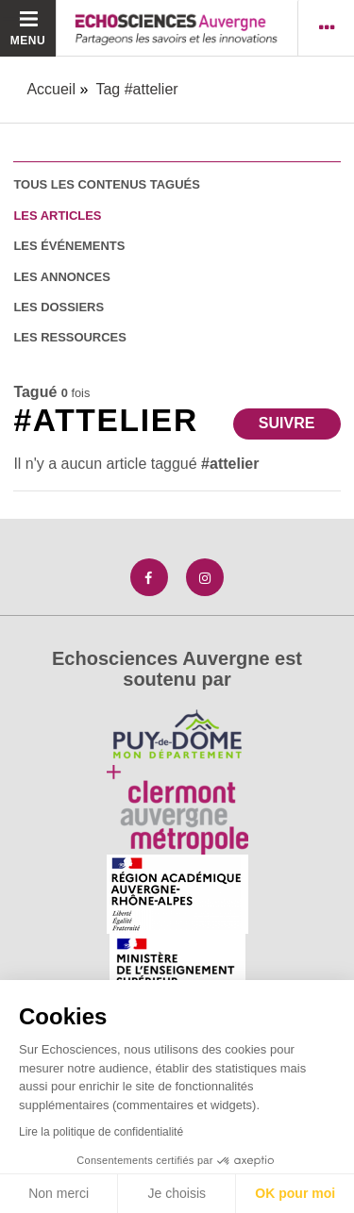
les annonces (61, 277)
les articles (57, 215)
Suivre (287, 423)
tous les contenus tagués (106, 184)
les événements (69, 246)
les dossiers (58, 307)
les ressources (69, 337)
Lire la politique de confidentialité (101, 1131)
